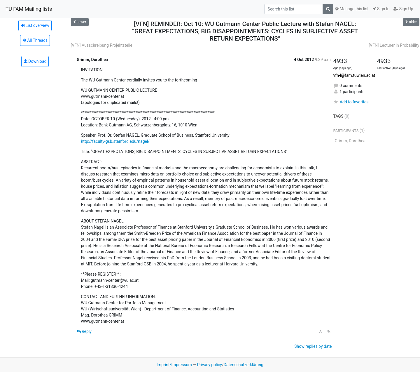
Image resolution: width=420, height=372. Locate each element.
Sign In (381, 8)
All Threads (35, 40)
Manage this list (351, 8)
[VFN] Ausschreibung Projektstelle (101, 45)
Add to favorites (351, 102)
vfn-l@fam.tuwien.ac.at (354, 75)
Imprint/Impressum (174, 364)
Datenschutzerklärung (243, 364)
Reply (84, 331)
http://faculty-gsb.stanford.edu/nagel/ (115, 141)
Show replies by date (313, 346)
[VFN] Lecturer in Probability (394, 45)
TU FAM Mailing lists (29, 9)
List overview (35, 25)
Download (35, 61)
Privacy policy (209, 364)
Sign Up (403, 8)
